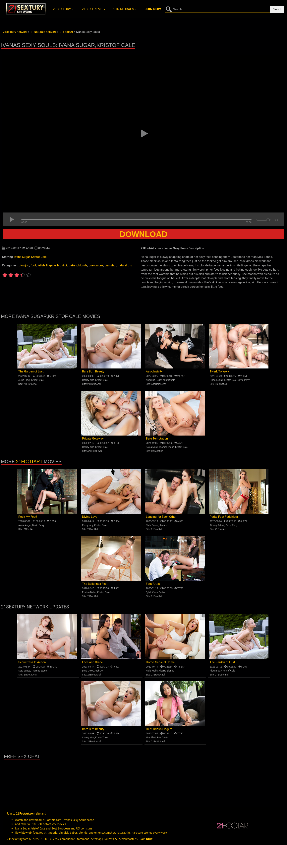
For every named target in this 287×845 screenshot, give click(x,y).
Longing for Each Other (161, 517)
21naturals (125, 9)
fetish (41, 265)
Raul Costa (162, 737)
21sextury (63, 9)
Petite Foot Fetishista (224, 517)
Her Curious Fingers (159, 729)
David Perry (244, 380)
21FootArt (29, 461)
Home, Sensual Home (160, 662)
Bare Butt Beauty (93, 371)
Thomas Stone (166, 447)
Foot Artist (153, 584)
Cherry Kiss (88, 380)
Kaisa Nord (152, 447)
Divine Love (89, 517)
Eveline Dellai (89, 592)
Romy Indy (87, 525)
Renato (163, 525)
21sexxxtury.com (17, 839)
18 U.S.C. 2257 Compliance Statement (65, 839)
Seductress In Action (32, 662)
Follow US (110, 839)
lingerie (51, 265)
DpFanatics (221, 384)
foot (33, 265)
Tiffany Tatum (217, 525)
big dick (62, 265)
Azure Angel (24, 525)
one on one (96, 265)
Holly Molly (151, 670)
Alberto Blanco (166, 670)
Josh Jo (98, 670)
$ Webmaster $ (128, 839)
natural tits (125, 265)
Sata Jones (24, 670)
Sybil (148, 592)
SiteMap (96, 839)
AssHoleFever (158, 384)
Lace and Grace (92, 662)
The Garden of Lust (31, 371)
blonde (82, 265)
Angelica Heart (154, 380)
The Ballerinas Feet (94, 584)
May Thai (151, 737)
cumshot (111, 265)
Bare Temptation (157, 438)
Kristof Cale (39, 257)
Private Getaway (93, 438)
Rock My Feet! (27, 517)
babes (73, 265)
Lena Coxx (87, 670)
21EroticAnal (30, 384)
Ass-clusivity (154, 371)
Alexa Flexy (24, 380)
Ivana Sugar (22, 257)
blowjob (24, 265)
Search (277, 9)
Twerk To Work (219, 371)
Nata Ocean (152, 525)
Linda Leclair (216, 380)
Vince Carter (158, 592)
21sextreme (93, 9)
